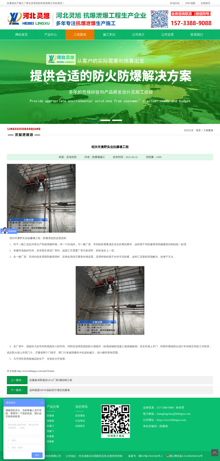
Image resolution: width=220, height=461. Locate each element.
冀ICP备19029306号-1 (151, 456)
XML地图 (190, 3)
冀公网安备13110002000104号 (186, 456)
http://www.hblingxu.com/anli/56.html (35, 371)
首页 (198, 130)
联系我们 (197, 34)
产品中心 (51, 34)
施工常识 (109, 34)
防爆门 (50, 426)
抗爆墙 (31, 238)
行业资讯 (80, 421)
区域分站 (175, 3)
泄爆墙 (50, 421)
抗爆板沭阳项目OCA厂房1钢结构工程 (50, 380)
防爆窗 (50, 436)
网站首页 (21, 34)
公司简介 (138, 34)
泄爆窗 (50, 441)
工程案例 (80, 34)
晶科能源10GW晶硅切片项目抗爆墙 (49, 390)
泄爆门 (50, 431)
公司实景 (167, 34)
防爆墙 (50, 415)
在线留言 (205, 3)
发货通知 (80, 415)
